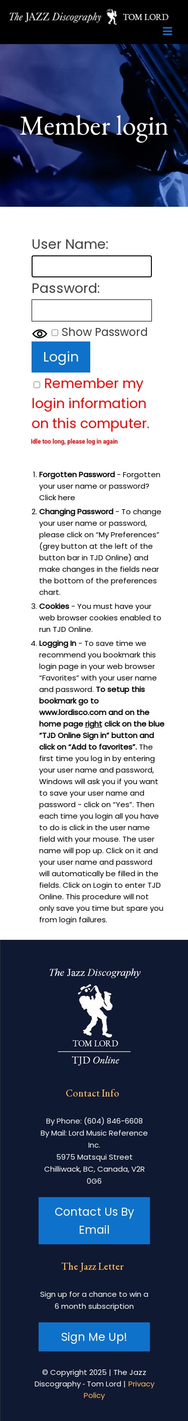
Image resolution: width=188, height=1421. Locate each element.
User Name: (70, 244)
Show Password (105, 332)
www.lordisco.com (72, 712)
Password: (66, 288)
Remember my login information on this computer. (90, 403)
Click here (57, 497)
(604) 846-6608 (113, 1121)
